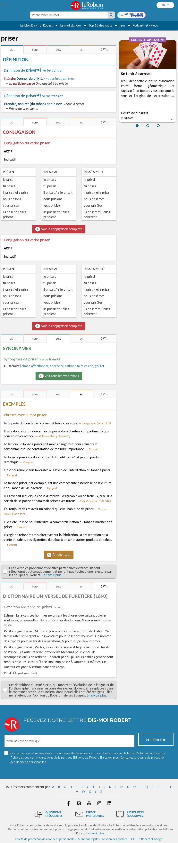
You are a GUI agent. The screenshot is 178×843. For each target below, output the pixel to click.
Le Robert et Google (150, 839)
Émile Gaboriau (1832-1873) (95, 501)
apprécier (54, 79)
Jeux (122, 25)
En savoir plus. (52, 575)
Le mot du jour (69, 25)
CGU (132, 839)
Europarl (93, 449)
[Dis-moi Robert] (131, 15)
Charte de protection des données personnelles (45, 839)
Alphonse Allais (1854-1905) (54, 436)
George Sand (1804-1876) (96, 423)
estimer (68, 79)
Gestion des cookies (114, 839)
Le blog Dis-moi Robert (35, 25)
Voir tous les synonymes (62, 376)
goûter (99, 366)
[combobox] (69, 15)
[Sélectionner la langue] (165, 5)
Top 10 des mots (99, 25)
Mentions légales (89, 839)
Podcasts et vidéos (145, 25)
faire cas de (85, 366)
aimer (25, 366)
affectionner (39, 366)
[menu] (4, 4)
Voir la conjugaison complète (61, 229)
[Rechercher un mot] (111, 15)
